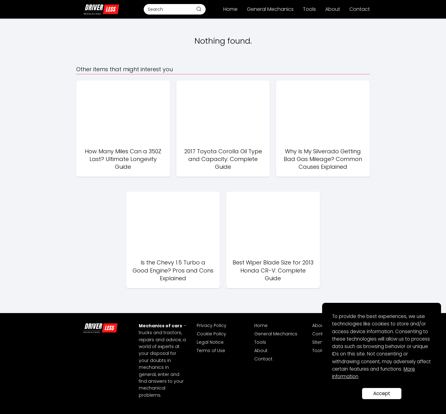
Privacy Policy (211, 325)
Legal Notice (210, 342)
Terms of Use (211, 350)
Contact (359, 9)
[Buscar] (198, 9)
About (332, 9)
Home (230, 9)
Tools (309, 9)
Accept (381, 393)
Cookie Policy (211, 334)
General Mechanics (270, 9)
